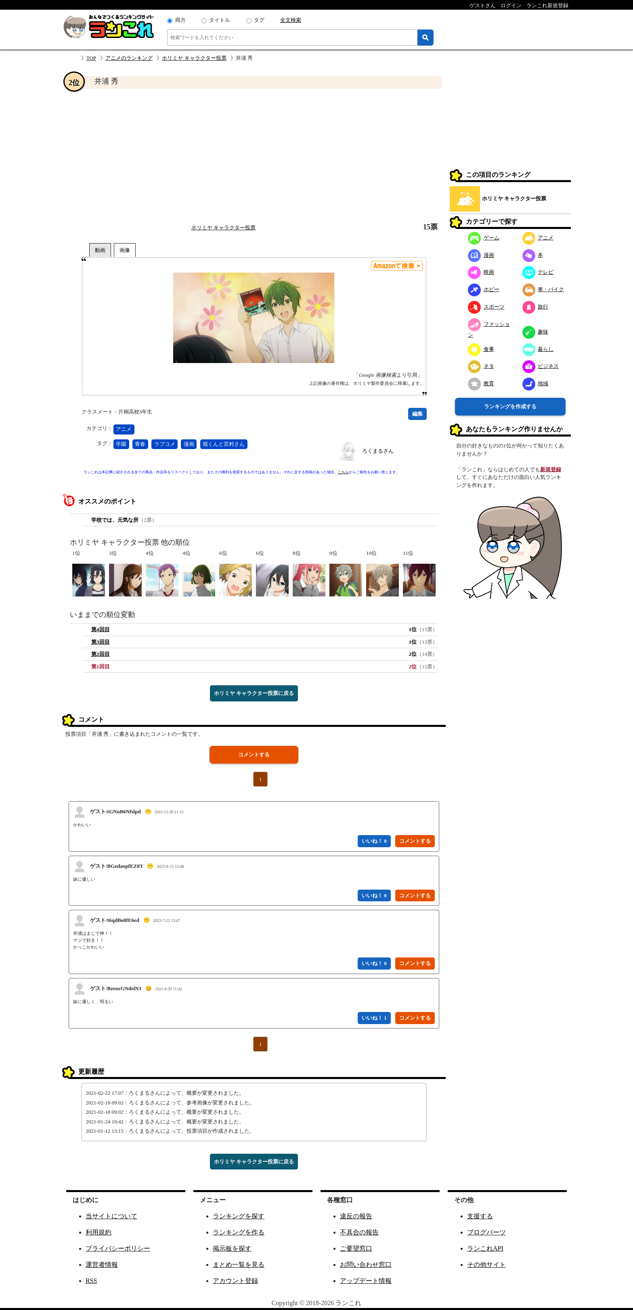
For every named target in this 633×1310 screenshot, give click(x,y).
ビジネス (540, 366)
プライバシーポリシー (118, 1248)
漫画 (189, 444)
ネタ (481, 366)
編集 (417, 414)
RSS (91, 1280)
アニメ (124, 429)
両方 (180, 20)
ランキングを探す (238, 1216)
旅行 (535, 307)
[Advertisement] (254, 155)
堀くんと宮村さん (224, 444)
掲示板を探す (232, 1248)
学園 (121, 444)
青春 (140, 444)
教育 (481, 383)
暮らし (538, 349)
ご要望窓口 (356, 1248)
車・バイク (543, 289)
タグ (259, 20)
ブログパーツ (486, 1232)
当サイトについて (111, 1216)
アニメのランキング (129, 58)
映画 (481, 272)
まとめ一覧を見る (238, 1264)
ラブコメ (164, 444)
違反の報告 (356, 1216)
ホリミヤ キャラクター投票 (194, 58)
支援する (480, 1216)
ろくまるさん (378, 451)
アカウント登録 (235, 1280)
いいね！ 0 (374, 841)
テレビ (538, 272)
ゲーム (483, 238)
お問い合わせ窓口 (366, 1264)
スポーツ (486, 307)
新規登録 (550, 469)
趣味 (535, 332)
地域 (535, 383)
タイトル (219, 20)
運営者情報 (102, 1264)
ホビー (483, 289)
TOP (91, 58)
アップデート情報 (366, 1280)
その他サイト (486, 1264)
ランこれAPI (485, 1248)
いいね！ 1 (374, 1018)
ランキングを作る (238, 1232)
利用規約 (98, 1232)
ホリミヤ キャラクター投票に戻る (254, 693)
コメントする (254, 755)
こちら (343, 472)
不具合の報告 (359, 1232)
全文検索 (290, 20)
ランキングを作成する (510, 406)
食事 (481, 349)
